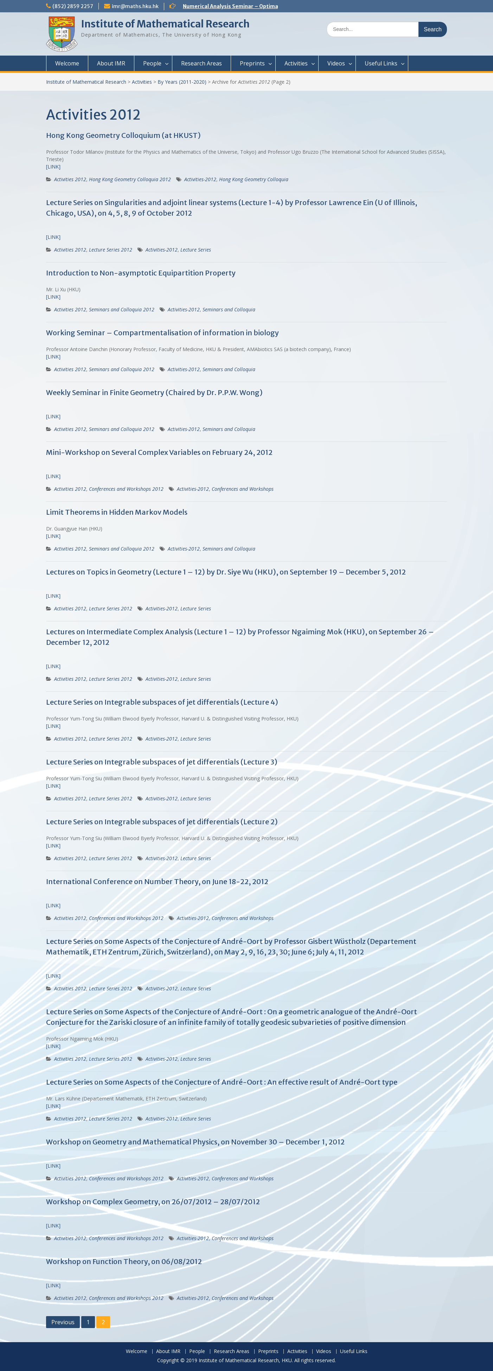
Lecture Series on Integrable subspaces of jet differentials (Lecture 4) (162, 702)
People (152, 63)
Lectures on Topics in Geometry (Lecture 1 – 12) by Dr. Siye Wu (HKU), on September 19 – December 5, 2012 (226, 571)
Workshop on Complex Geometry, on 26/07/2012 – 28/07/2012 (153, 1201)
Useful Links (381, 63)
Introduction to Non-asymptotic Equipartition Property (141, 272)
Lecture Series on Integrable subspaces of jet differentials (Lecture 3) (161, 761)
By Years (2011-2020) (182, 81)
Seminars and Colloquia (229, 309)
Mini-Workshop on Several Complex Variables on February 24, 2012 (159, 452)
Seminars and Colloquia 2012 (121, 309)
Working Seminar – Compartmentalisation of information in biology (162, 332)
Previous (63, 1322)
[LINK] (53, 166)
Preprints (252, 63)
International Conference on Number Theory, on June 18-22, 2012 (157, 881)
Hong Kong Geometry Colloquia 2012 (130, 179)
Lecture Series (195, 249)
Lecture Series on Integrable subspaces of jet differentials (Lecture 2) (162, 821)
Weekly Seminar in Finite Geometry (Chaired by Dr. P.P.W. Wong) (154, 392)
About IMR (111, 63)
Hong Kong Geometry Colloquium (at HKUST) (123, 135)
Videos (336, 63)
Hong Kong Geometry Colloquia (253, 179)
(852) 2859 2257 (72, 6)
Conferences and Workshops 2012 (126, 488)
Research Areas (201, 63)
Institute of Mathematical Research (165, 24)
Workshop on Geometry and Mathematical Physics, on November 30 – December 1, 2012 (195, 1141)
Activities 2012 (70, 179)
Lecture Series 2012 (110, 249)
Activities (296, 63)
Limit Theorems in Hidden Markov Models (116, 512)
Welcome (67, 63)
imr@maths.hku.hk (135, 6)
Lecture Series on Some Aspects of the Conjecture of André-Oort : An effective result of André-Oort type (221, 1082)
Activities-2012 (200, 179)
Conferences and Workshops (243, 488)
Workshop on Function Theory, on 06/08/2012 (124, 1261)
